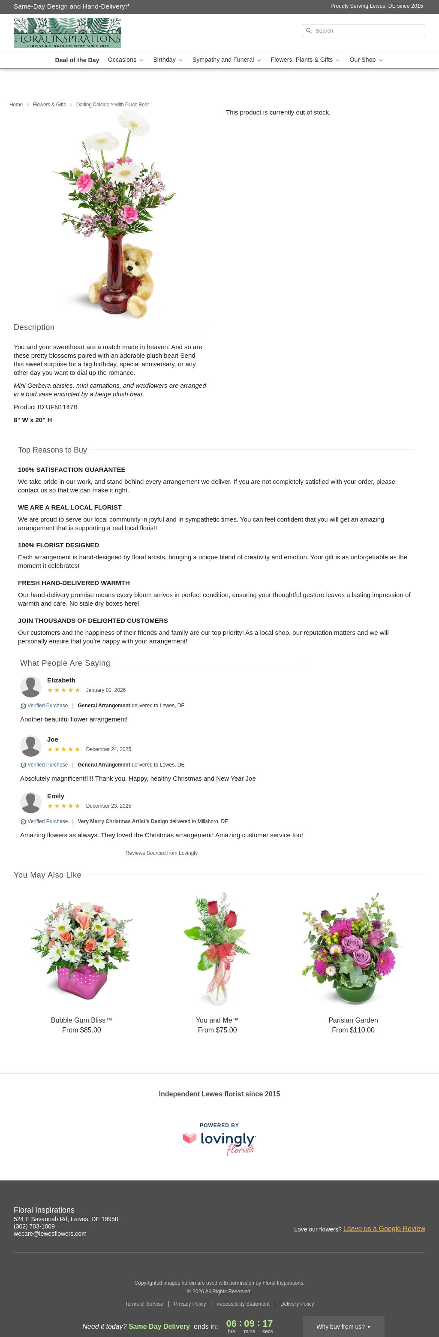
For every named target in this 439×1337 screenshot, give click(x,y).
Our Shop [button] (366, 59)
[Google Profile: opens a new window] (419, 1211)
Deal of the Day (77, 60)
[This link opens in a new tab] (219, 1139)
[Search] (363, 30)
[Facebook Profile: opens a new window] (400, 1211)
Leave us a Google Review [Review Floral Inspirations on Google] (384, 1228)
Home (16, 105)
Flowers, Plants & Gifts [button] (306, 59)
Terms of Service (144, 1304)
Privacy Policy (190, 1304)
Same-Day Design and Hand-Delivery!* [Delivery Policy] (72, 6)
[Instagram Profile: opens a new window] (382, 1211)
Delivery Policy (297, 1304)
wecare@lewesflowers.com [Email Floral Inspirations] (50, 1233)
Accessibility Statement (242, 1304)
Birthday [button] (168, 59)
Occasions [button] (126, 59)
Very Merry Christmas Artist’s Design (123, 821)
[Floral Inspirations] (75, 33)
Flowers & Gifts (49, 105)
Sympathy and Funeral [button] (227, 59)
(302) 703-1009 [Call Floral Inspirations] (34, 1226)
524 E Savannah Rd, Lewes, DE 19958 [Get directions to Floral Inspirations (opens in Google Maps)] (66, 1219)
